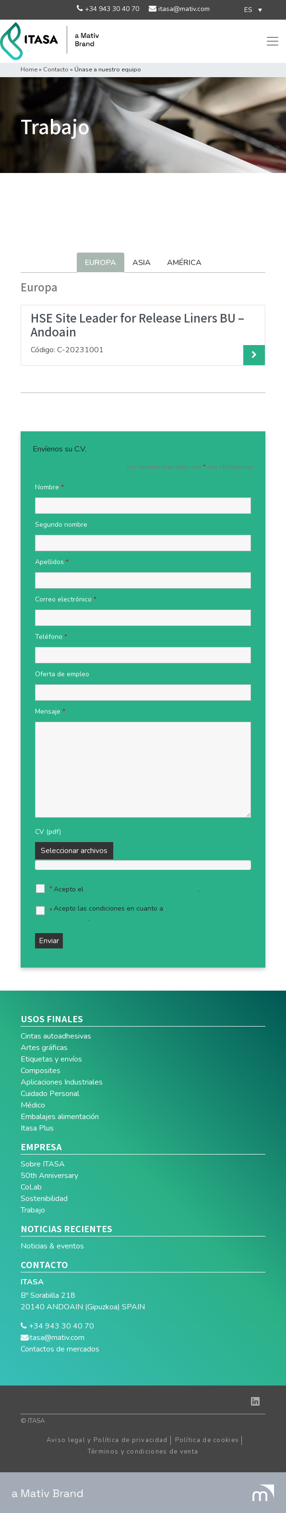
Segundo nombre (61, 524)
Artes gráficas (44, 1047)
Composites (40, 1070)
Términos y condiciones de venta (143, 1451)
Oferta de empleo (62, 674)
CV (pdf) (48, 831)
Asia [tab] (141, 262)
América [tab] (184, 262)
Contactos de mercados (60, 1349)
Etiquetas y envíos (51, 1059)
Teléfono (51, 636)
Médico (33, 1105)
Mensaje (50, 711)
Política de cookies (207, 1440)
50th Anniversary (49, 1175)
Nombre (49, 487)
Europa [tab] (100, 262)
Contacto (56, 69)
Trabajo (33, 1210)
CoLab (31, 1187)
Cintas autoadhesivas (56, 1036)
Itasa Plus (37, 1128)
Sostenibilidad (44, 1198)
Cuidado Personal (50, 1093)
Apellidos (52, 561)
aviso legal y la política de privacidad (141, 889)
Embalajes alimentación (60, 1116)
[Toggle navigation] (272, 41)
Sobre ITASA (43, 1164)
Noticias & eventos (52, 1246)
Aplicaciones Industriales (62, 1082)
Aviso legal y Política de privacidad (107, 1440)
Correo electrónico (65, 599)
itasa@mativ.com (183, 8)
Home (29, 69)
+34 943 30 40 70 (111, 8)
